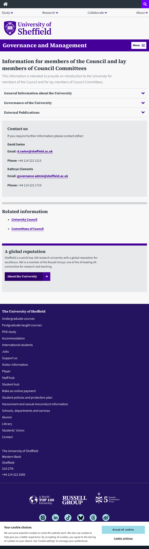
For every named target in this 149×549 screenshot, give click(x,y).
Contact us (17, 128)
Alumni (7, 417)
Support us (9, 358)
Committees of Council (27, 229)
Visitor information (15, 364)
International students (17, 345)
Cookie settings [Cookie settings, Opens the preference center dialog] (123, 538)
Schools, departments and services (26, 410)
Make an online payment (19, 391)
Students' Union (13, 430)
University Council (24, 219)
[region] (74, 535)
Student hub (10, 384)
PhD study (9, 332)
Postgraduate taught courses (22, 325)
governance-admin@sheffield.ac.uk (42, 176)
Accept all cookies (123, 530)
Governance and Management (45, 45)
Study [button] (6, 12)
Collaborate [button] (96, 12)
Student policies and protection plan (27, 397)
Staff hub (8, 378)
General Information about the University (74, 93)
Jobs (5, 351)
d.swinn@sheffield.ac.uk (35, 151)
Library (7, 424)
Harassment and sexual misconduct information (35, 404)
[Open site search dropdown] (145, 4)
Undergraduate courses (18, 318)
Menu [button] (139, 45)
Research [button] (48, 12)
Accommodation (13, 338)
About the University (22, 276)
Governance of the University (74, 102)
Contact (7, 437)
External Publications (74, 112)
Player (6, 371)
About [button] (140, 12)
